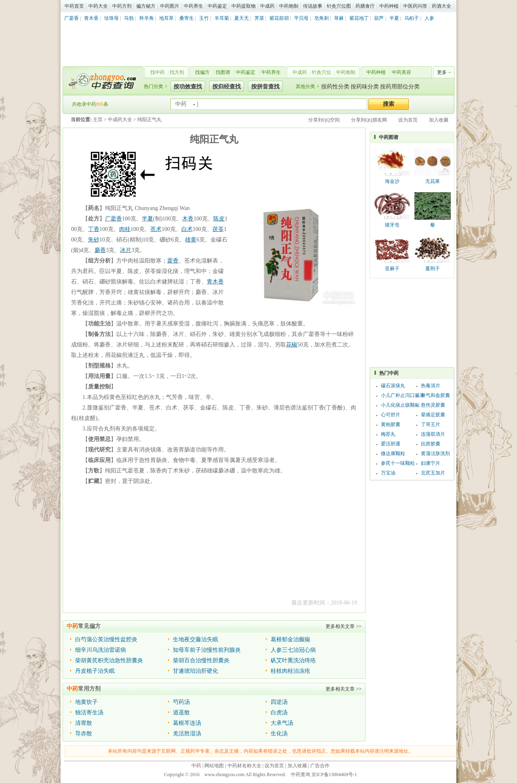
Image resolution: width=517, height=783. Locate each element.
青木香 (91, 18)
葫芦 (379, 18)
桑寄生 (186, 18)
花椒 (291, 345)
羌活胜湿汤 (187, 734)
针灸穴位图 (339, 6)
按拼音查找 (265, 87)
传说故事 (312, 6)
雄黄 (190, 240)
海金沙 (392, 181)
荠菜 (259, 18)
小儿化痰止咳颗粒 (400, 405)
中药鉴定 (217, 6)
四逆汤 (279, 702)
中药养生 (193, 6)
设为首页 (408, 120)
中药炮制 (288, 6)
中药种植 (389, 6)
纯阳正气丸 (149, 119)
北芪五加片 (433, 473)
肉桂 (124, 229)
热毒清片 (430, 385)
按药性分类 (335, 87)
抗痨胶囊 (430, 444)
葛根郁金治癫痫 (290, 639)
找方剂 (177, 72)
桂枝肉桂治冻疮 (290, 671)
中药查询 (101, 81)
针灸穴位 (321, 72)
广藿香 (71, 18)
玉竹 (204, 18)
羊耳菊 (221, 18)
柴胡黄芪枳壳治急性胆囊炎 (109, 660)
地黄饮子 (86, 702)
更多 (442, 72)
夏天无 (241, 18)
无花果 (432, 181)
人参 (429, 18)
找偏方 (202, 72)
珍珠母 (111, 18)
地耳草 (166, 18)
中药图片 (169, 6)
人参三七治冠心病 (293, 650)
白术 (187, 229)
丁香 (93, 229)
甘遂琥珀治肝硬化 (195, 671)
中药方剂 (122, 6)
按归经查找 (226, 87)
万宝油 (388, 473)
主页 (98, 119)
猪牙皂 (392, 225)
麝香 (100, 250)
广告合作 (320, 765)
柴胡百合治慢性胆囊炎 (201, 660)
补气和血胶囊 (435, 395)
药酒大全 (441, 6)
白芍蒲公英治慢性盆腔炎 (106, 639)
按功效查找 (188, 87)
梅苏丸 (388, 434)
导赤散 (83, 734)
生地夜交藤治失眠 (195, 639)
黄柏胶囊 (390, 424)
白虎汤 (279, 713)
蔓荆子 (432, 268)
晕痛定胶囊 (433, 415)
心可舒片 (390, 415)
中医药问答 (415, 6)
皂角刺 (321, 18)
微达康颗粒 (393, 453)
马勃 (129, 18)
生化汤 (279, 734)
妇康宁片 (430, 463)
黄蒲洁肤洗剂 (435, 453)
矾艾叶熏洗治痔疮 (293, 660)
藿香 (173, 261)
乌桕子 (411, 18)
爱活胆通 (390, 444)
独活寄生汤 (89, 713)
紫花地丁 (359, 18)
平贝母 (301, 18)
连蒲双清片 (433, 434)
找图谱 (223, 72)
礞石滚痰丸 (393, 385)
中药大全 (98, 6)
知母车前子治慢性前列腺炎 (207, 650)
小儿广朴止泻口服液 (403, 395)
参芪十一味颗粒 (398, 463)
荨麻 (339, 18)
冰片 (125, 250)
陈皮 (219, 219)
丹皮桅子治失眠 (95, 671)
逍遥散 (181, 713)
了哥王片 (430, 424)
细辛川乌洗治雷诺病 (100, 650)
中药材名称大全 (244, 765)
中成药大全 (120, 119)
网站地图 (214, 765)
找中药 (157, 72)
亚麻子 (392, 268)
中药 (196, 765)
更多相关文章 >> (343, 626)
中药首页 (74, 6)
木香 (187, 219)
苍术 (156, 229)
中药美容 (401, 72)
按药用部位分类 (400, 87)
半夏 (394, 18)
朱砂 (93, 240)
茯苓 (218, 229)
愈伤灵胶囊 (433, 405)
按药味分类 (365, 87)
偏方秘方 (146, 6)
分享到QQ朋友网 (369, 120)
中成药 (267, 6)
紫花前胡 (279, 18)
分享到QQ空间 (323, 120)
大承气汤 (282, 723)
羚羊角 (146, 18)
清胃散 (83, 723)
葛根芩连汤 (187, 723)
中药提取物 (243, 6)
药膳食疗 (365, 6)
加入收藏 (438, 120)
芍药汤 (181, 702)
